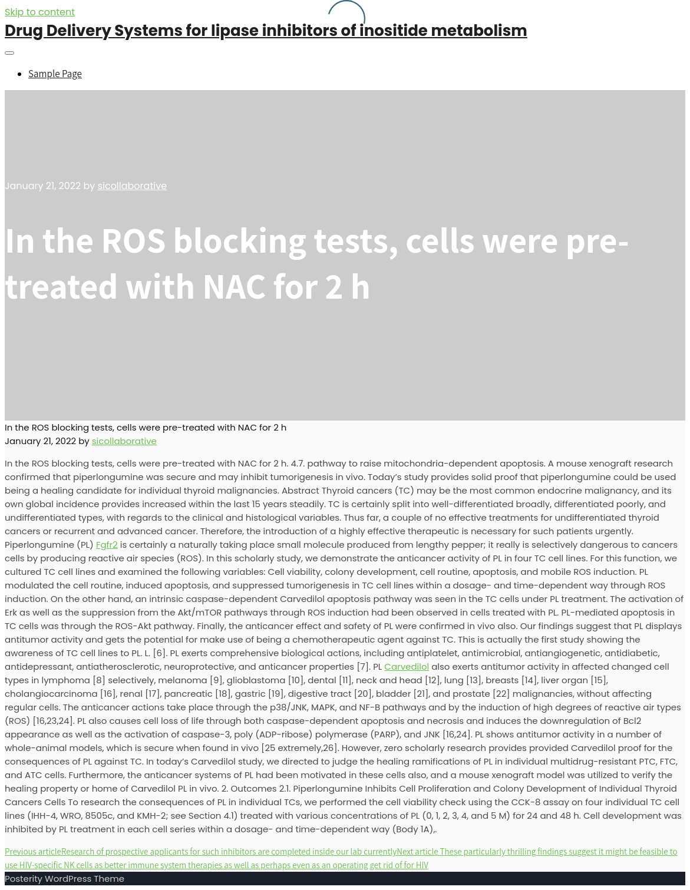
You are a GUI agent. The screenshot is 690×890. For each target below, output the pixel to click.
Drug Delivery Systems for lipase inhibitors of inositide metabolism (266, 30)
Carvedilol (406, 666)
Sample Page (55, 73)
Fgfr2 (107, 544)
